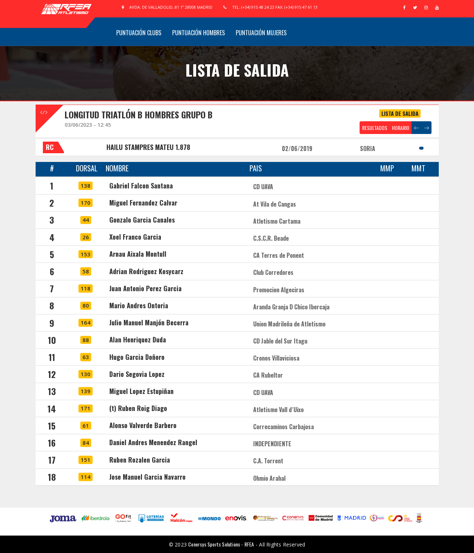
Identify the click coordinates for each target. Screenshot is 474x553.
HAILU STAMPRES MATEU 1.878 (148, 147)
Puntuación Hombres (198, 32)
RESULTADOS (374, 127)
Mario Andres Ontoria (138, 305)
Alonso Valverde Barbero (143, 425)
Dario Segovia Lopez (137, 374)
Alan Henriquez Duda (137, 339)
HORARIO (400, 127)
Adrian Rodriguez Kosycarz (146, 271)
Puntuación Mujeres (261, 32)
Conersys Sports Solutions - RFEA (221, 544)
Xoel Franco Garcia (135, 236)
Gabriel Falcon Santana (141, 185)
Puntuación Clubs (138, 32)
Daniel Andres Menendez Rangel (153, 442)
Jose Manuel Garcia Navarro (147, 476)
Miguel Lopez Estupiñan (141, 391)
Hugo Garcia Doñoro (137, 357)
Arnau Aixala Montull (137, 254)
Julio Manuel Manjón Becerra (149, 322)
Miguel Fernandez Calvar (143, 202)
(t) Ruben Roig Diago (138, 408)
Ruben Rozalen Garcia (139, 459)
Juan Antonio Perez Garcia (145, 288)
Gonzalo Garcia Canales (142, 219)
